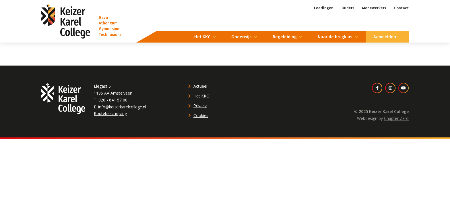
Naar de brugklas (335, 36)
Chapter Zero (396, 118)
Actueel (200, 86)
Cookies (200, 115)
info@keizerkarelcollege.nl (122, 107)
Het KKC (202, 36)
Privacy (200, 105)
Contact (401, 8)
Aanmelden (384, 36)
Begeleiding (285, 36)
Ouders (348, 8)
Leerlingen (323, 8)
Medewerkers (374, 8)
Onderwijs (241, 36)
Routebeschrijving (110, 113)
